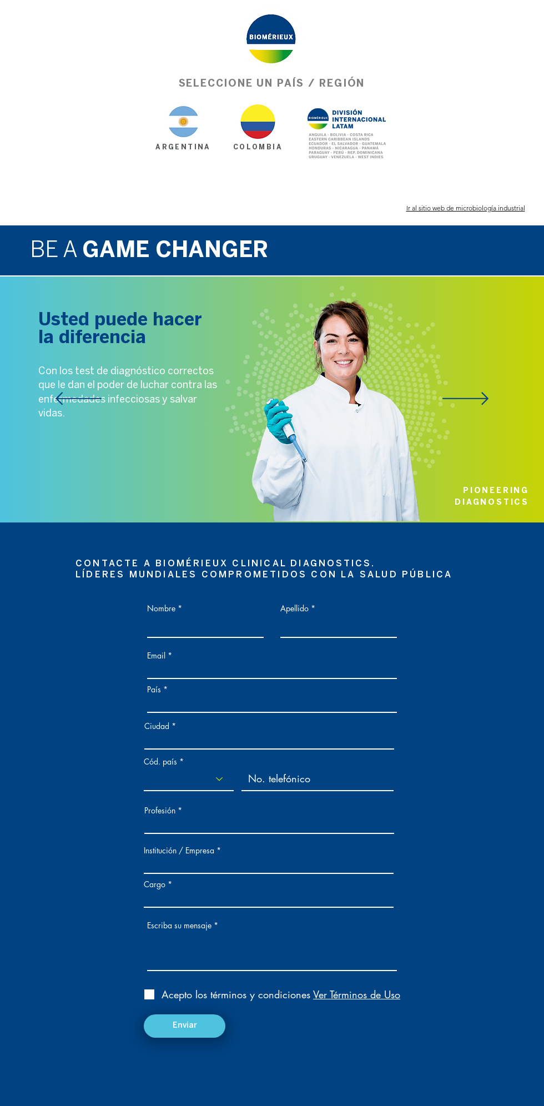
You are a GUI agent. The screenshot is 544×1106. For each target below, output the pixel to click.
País (154, 689)
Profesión (159, 811)
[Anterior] (79, 399)
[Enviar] (184, 1026)
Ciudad (156, 726)
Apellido (294, 608)
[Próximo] (465, 399)
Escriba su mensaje (179, 925)
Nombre (161, 608)
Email (156, 656)
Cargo (154, 884)
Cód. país (160, 762)
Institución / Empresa (179, 850)
